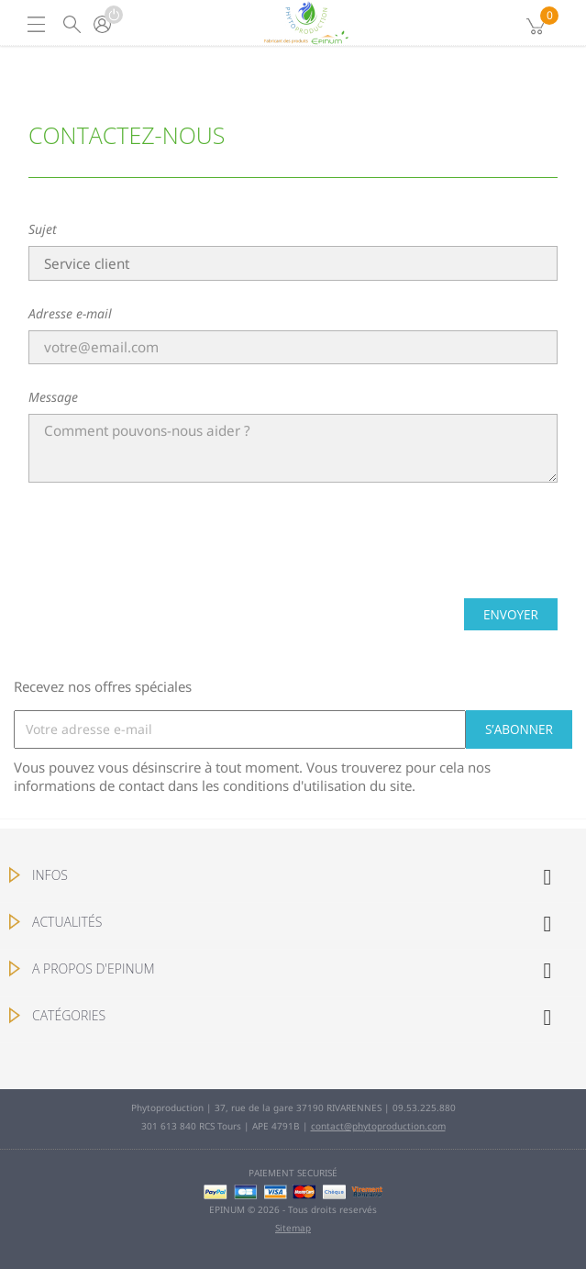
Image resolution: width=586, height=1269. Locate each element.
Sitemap (293, 1227)
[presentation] (293, 548)
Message (53, 397)
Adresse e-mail (70, 313)
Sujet (42, 229)
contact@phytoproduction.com (378, 1125)
